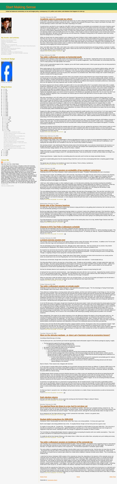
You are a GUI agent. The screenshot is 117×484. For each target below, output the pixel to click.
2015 (4, 105)
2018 (4, 101)
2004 (4, 155)
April (5, 127)
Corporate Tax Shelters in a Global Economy (11, 51)
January (6, 149)
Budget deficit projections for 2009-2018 (56, 419)
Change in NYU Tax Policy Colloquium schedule (60, 227)
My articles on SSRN (6, 54)
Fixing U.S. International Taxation (9, 42)
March (5, 129)
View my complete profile (7, 185)
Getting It (3, 43)
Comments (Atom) (52, 480)
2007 (4, 151)
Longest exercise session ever (52, 240)
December (6, 117)
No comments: (60, 131)
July (5, 123)
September (6, 121)
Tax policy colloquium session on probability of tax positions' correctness (70, 170)
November (6, 118)
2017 (4, 102)
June (5, 125)
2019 (4, 99)
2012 (4, 109)
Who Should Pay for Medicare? (8, 49)
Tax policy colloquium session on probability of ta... (14, 136)
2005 (4, 154)
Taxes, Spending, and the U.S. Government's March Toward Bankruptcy (18, 45)
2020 (4, 98)
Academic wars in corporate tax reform (56, 19)
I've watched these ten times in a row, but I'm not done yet (63, 406)
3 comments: (59, 51)
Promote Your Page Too (6, 82)
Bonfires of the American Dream (8, 39)
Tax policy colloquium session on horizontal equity (61, 57)
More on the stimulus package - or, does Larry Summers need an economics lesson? (75, 335)
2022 (4, 95)
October (6, 119)
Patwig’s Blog (4, 184)
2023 (4, 93)
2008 (4, 115)
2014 (4, 106)
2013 (4, 108)
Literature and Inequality (7, 41)
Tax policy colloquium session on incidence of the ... (15, 148)
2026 (4, 89)
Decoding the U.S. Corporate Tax (9, 44)
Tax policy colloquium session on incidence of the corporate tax (66, 442)
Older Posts (113, 476)
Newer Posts (43, 476)
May (5, 126)
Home (78, 476)
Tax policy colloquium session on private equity (59, 286)
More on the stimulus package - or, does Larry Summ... (15, 142)
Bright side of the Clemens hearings (55, 205)
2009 (4, 114)
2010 (4, 112)
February (6, 130)
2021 (4, 96)
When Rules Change (6, 50)
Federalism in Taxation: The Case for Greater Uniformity (14, 53)
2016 (4, 103)
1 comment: (59, 437)
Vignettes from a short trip (51, 138)
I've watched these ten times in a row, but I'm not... (14, 145)
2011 (4, 111)
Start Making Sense (21, 7)
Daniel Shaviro (6, 162)
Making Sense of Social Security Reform (11, 48)
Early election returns (49, 397)
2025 (4, 90)
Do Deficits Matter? (5, 47)
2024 (4, 92)
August (6, 122)
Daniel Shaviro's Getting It (7, 61)
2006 (4, 152)
